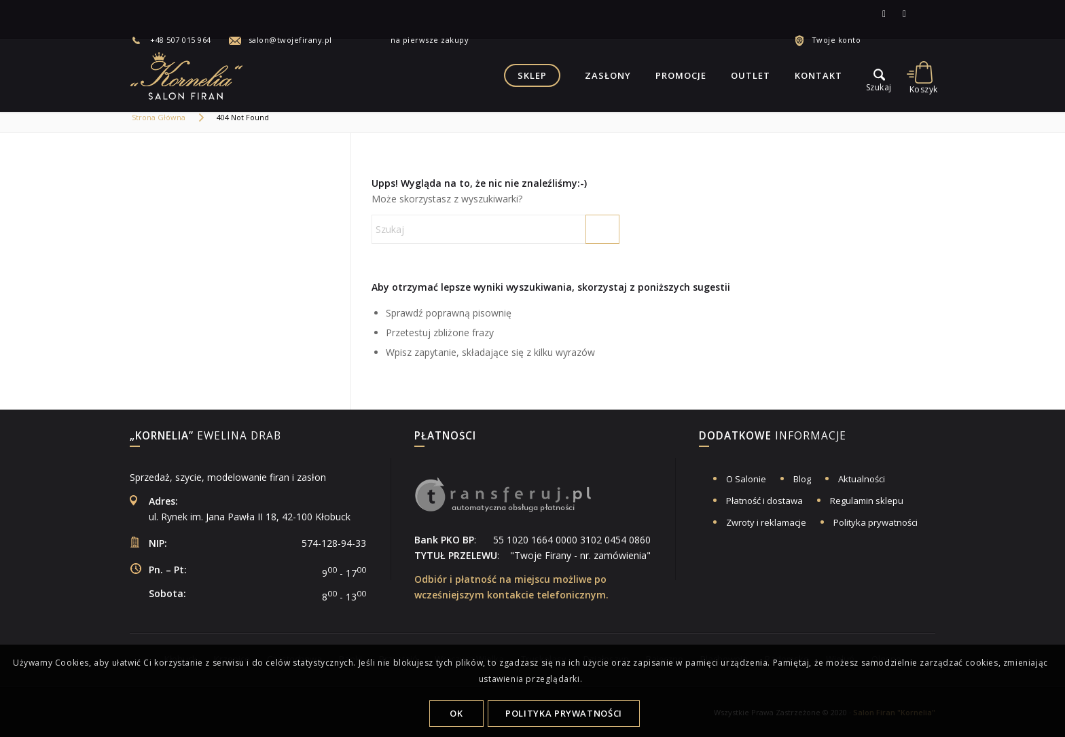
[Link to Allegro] (925, 13)
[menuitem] (179, 40)
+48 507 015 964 (180, 40)
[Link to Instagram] (905, 13)
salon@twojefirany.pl (290, 40)
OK (456, 713)
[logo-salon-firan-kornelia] (187, 75)
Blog (802, 479)
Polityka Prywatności (563, 713)
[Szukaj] (495, 229)
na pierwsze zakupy (419, 40)
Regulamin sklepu (866, 501)
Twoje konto (836, 40)
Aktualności (861, 479)
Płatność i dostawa (764, 501)
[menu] (878, 75)
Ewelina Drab (205, 437)
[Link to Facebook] (884, 13)
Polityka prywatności (875, 522)
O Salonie (746, 479)
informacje (772, 437)
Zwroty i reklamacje (766, 522)
